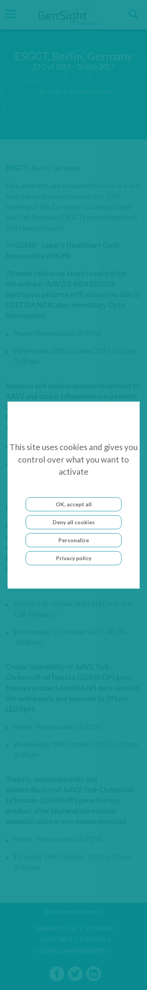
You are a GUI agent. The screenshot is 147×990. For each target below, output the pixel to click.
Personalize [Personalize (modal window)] (73, 539)
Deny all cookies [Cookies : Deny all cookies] (74, 521)
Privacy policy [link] (73, 557)
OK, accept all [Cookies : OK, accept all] (74, 503)
